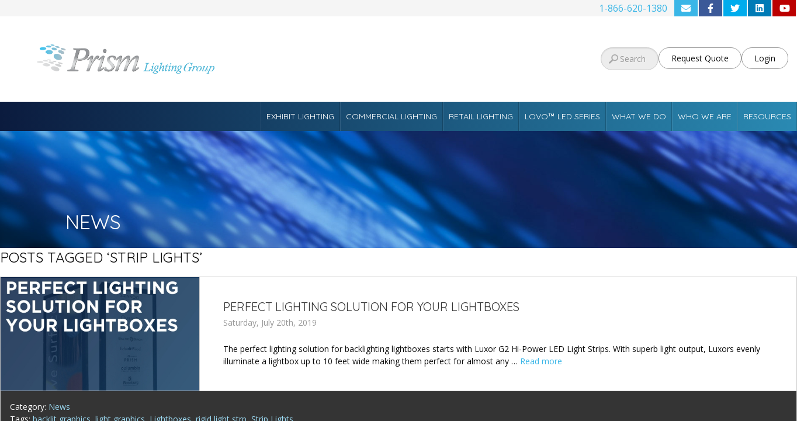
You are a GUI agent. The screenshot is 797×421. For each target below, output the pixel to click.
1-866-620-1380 (633, 8)
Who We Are (705, 116)
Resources (767, 116)
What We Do (639, 116)
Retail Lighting (481, 116)
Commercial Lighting (391, 116)
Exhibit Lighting (300, 116)
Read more (541, 361)
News (59, 406)
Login (764, 58)
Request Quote (700, 58)
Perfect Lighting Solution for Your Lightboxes (371, 306)
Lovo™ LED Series (562, 116)
